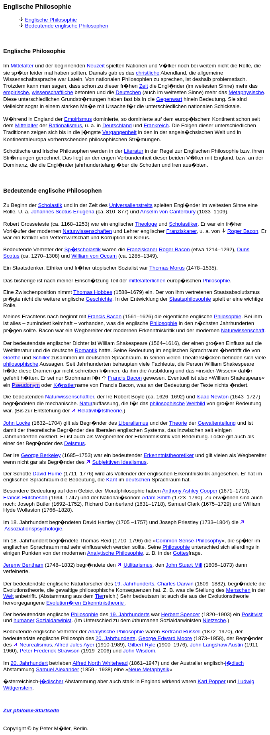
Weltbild (195, 403)
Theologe (146, 224)
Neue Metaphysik (148, 669)
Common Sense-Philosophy (188, 541)
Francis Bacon (104, 316)
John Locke (16, 423)
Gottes (180, 553)
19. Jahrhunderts (134, 584)
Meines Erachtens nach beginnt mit (45, 316)
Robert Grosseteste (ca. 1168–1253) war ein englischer (69, 224)
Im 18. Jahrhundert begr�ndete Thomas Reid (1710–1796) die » (79, 541)
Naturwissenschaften (87, 231)
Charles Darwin (175, 584)
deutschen (138, 480)
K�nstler (64, 385)
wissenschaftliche (52, 92)
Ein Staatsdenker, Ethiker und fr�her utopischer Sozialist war (76, 268)
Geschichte (99, 299)
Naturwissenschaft (242, 330)
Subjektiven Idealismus (119, 462)
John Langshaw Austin (216, 645)
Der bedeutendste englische (37, 614)
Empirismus (78, 119)
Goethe (12, 358)
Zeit (143, 86)
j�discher (51, 681)
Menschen (238, 590)
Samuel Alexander (57, 669)
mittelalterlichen (147, 281)
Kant (111, 480)
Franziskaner (181, 231)
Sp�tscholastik (82, 249)
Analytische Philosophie (115, 553)
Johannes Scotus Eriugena (62, 212)
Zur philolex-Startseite (31, 710)
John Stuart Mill (184, 565)
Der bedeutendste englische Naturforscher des (58, 584)
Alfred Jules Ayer (74, 645)
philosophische (20, 364)
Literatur (133, 151)
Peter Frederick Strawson (50, 651)
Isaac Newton (212, 397)
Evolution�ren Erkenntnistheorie (85, 603)
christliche (147, 73)
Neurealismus (36, 645)
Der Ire (12, 455)
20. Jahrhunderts (115, 638)
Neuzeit (96, 66)
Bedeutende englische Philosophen (66, 26)
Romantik (86, 350)
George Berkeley (41, 455)
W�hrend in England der (33, 119)
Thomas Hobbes (92, 292)
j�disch (234, 663)
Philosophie (216, 281)
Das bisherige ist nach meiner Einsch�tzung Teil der (66, 281)
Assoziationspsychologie (33, 529)
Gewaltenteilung (217, 423)
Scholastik (50, 205)
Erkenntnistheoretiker (169, 455)
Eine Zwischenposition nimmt (38, 292)
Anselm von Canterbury (168, 212)
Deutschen (128, 92)
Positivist (252, 614)
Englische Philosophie (51, 20)
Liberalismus (133, 423)
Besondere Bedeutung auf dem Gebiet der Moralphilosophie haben (82, 491)
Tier (99, 596)
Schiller (41, 358)
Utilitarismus (138, 565)
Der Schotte (18, 474)
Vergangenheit (119, 132)
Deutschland (117, 125)
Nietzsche (214, 620)
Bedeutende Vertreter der (33, 249)
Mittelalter (22, 66)
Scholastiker (183, 224)
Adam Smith (156, 498)
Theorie (178, 423)
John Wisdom (139, 651)
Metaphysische (246, 92)
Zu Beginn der (20, 205)
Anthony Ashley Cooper (189, 491)
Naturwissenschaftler (69, 397)
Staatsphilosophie (190, 299)
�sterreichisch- (21, 681)
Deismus (74, 443)
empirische (16, 92)
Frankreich (156, 125)
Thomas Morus (167, 268)
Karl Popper (211, 681)
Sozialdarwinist (53, 620)
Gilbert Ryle (142, 645)
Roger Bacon (242, 231)
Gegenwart (169, 99)
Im (7, 66)
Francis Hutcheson (25, 498)
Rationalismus (65, 125)
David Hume (47, 474)
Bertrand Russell (181, 632)
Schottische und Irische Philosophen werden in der (63, 151)
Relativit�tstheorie (100, 411)
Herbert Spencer (180, 614)
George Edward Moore (165, 638)
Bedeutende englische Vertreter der (45, 632)
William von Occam (94, 256)
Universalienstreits (131, 205)
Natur (86, 403)
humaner (24, 620)
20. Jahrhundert (29, 663)
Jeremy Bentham (23, 565)
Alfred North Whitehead (100, 663)
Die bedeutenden (24, 397)
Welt (8, 596)
